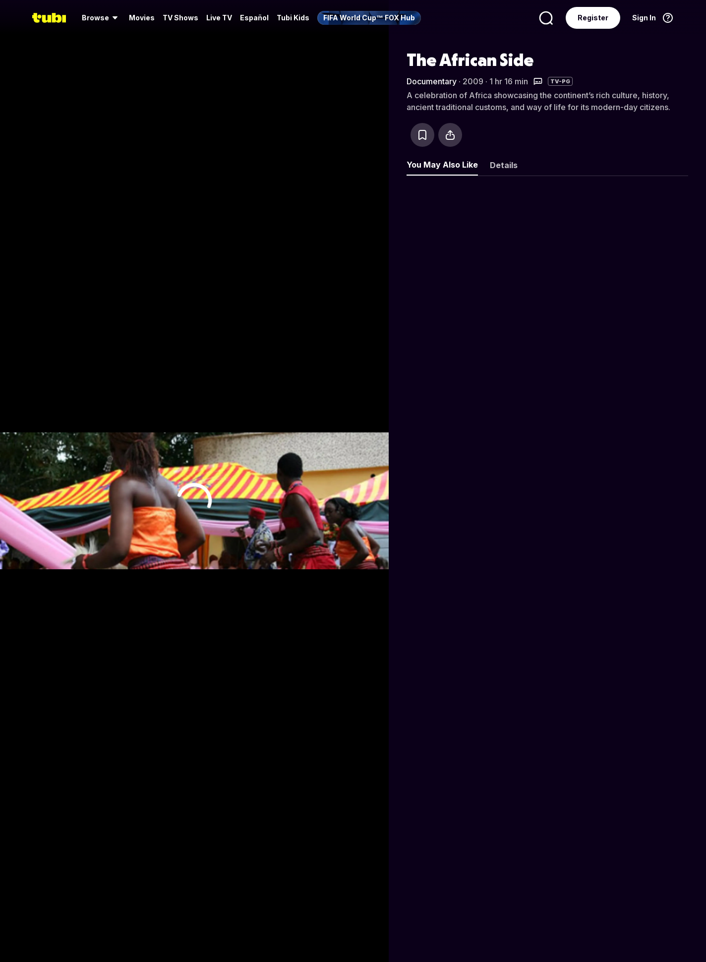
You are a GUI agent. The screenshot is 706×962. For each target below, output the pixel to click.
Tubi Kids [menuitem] (293, 17)
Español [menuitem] (254, 17)
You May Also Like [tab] (442, 165)
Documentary (432, 81)
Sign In (644, 17)
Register (593, 17)
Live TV (219, 17)
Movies (142, 17)
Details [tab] (504, 165)
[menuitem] (101, 18)
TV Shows (180, 17)
